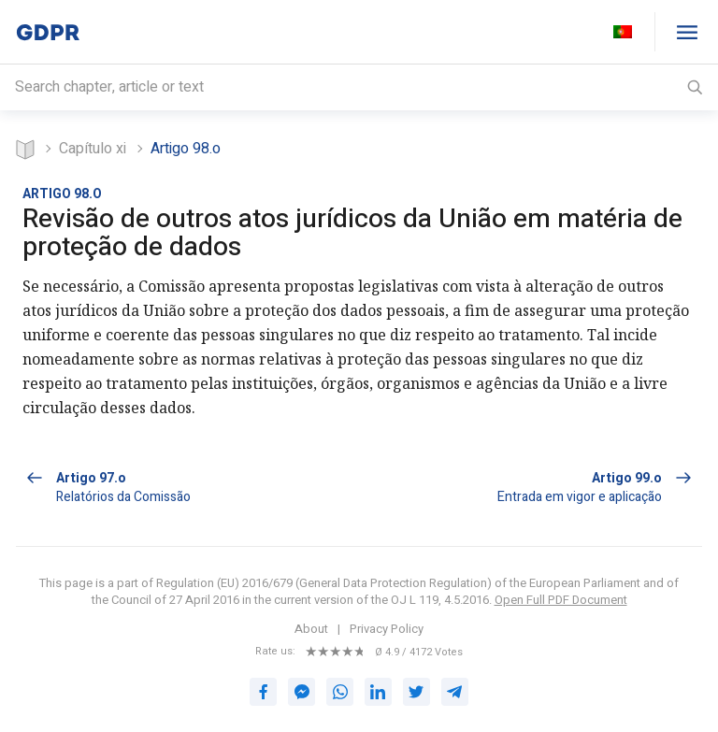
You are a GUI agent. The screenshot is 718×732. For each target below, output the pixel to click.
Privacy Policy (387, 627)
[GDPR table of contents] (686, 31)
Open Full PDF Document (561, 598)
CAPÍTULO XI (92, 148)
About (311, 627)
